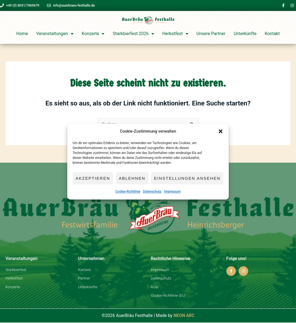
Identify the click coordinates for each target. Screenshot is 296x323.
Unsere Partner (211, 33)
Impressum (172, 192)
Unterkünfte (245, 33)
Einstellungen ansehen (187, 178)
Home (22, 33)
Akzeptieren (93, 178)
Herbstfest (175, 34)
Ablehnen (132, 178)
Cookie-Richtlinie (127, 192)
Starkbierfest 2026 (133, 34)
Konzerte (93, 34)
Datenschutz (152, 192)
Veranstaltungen (55, 34)
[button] (220, 131)
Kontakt (272, 33)
